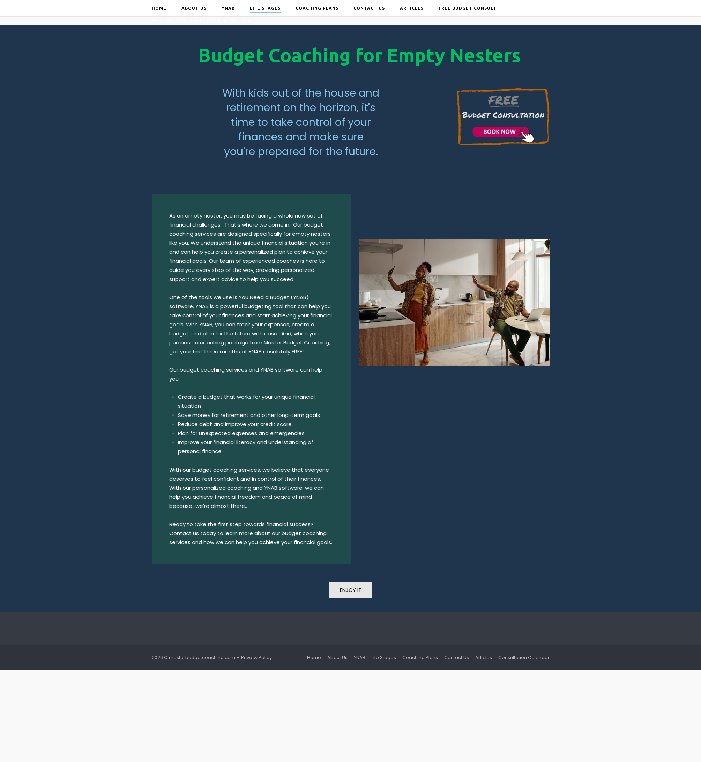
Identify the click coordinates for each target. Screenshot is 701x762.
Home (159, 8)
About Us (194, 8)
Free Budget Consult (468, 8)
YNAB (228, 8)
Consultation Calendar (524, 657)
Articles (412, 8)
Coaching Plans (317, 8)
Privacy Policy (256, 657)
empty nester (203, 215)
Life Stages (265, 8)
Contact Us (369, 8)
